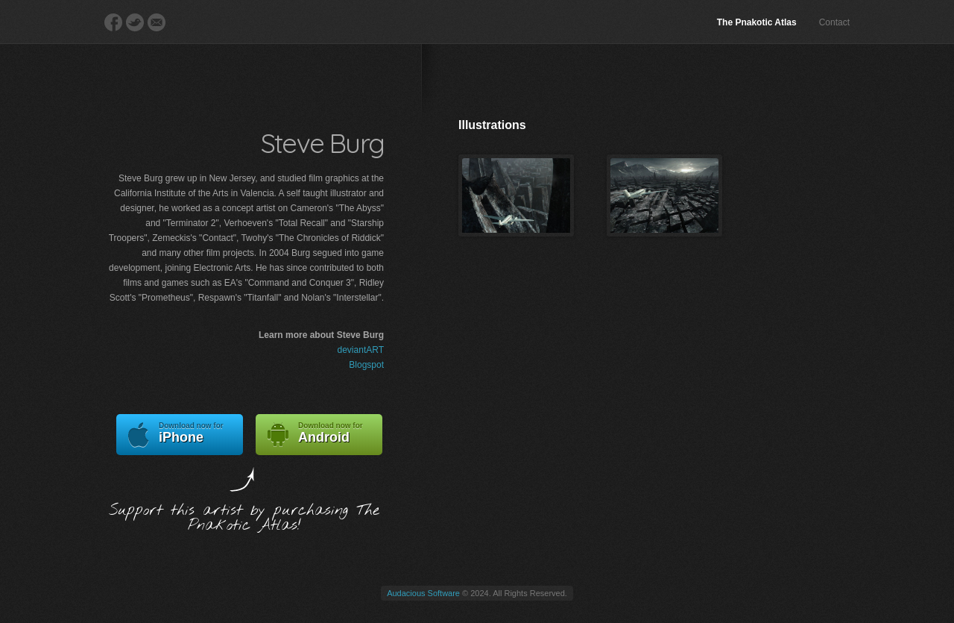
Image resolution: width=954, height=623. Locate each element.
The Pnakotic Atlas (757, 22)
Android (319, 435)
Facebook (113, 22)
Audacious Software (423, 593)
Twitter (135, 22)
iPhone (179, 435)
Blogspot (366, 365)
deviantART (361, 350)
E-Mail (156, 22)
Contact (834, 22)
